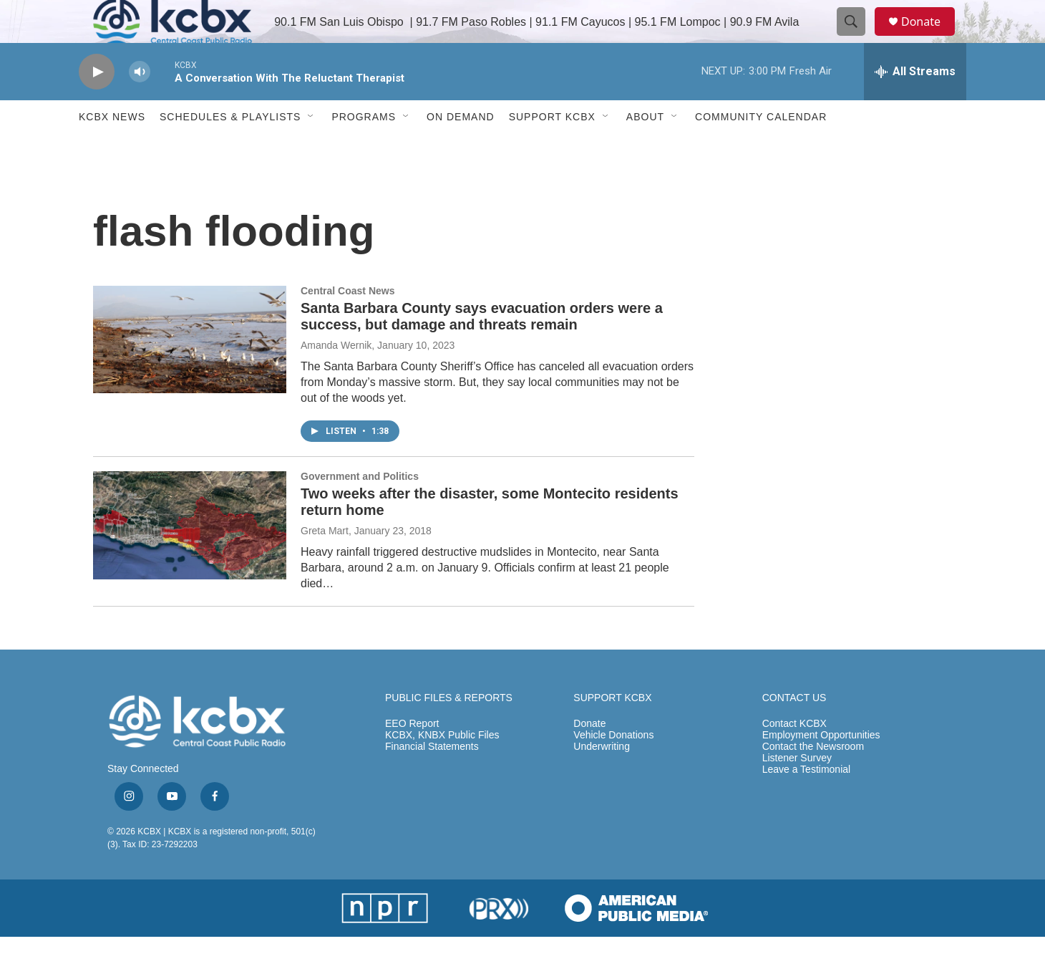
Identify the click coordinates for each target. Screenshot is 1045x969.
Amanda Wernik (336, 377)
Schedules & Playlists (230, 149)
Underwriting (601, 778)
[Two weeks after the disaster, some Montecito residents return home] (189, 557)
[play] (96, 104)
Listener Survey (797, 790)
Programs (363, 149)
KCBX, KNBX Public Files (442, 767)
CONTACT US (794, 730)
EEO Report (412, 756)
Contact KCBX (794, 756)
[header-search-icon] (857, 38)
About (645, 149)
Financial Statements (432, 778)
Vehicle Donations (613, 767)
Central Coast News (347, 323)
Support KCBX (552, 149)
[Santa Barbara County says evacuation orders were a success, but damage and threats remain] (189, 371)
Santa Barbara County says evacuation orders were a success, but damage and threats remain (482, 348)
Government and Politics (360, 508)
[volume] (139, 104)
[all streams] (915, 103)
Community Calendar (761, 149)
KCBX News (112, 149)
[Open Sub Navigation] (311, 149)
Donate (930, 37)
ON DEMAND (461, 149)
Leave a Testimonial (806, 801)
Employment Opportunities (821, 767)
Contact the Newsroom (813, 778)
